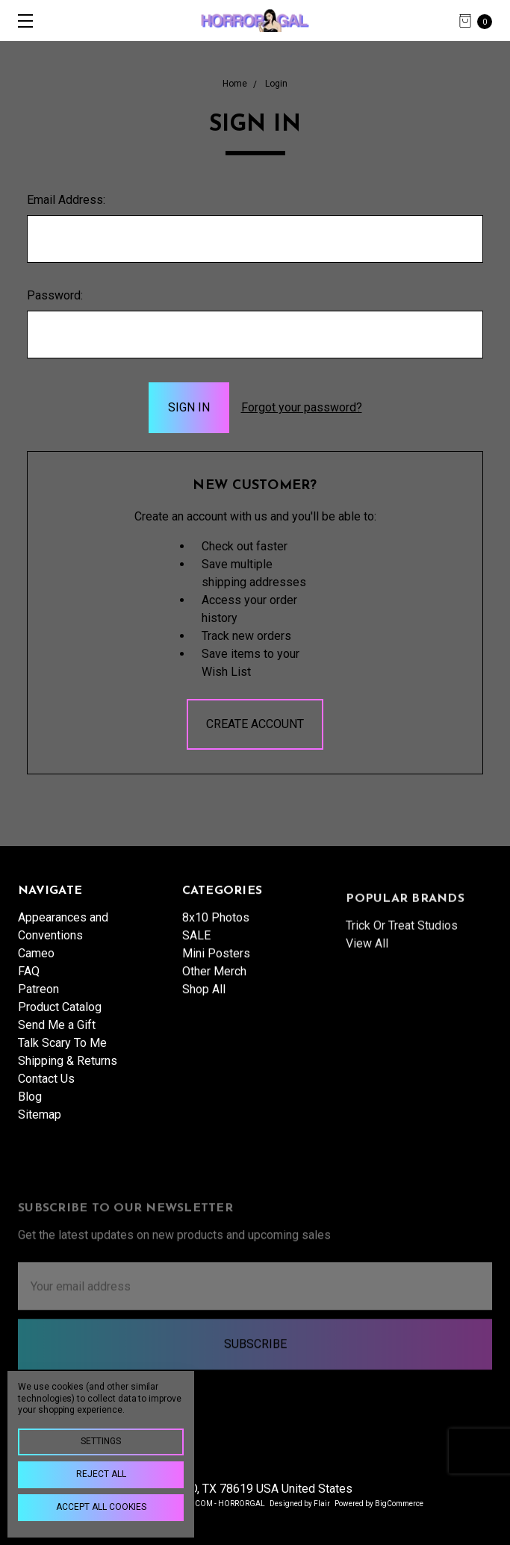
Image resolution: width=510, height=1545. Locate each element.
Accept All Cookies (101, 1507)
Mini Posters (216, 1002)
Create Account (255, 724)
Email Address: (66, 200)
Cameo (36, 964)
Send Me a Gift (57, 1036)
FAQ (29, 982)
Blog (30, 1108)
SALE (196, 984)
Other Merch (214, 1020)
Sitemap (39, 1126)
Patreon (38, 1000)
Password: (55, 295)
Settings (101, 1441)
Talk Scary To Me (62, 1054)
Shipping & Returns (67, 1072)
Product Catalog (60, 1018)
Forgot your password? (301, 407)
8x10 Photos (215, 966)
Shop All (204, 1037)
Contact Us (46, 1090)
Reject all (101, 1474)
